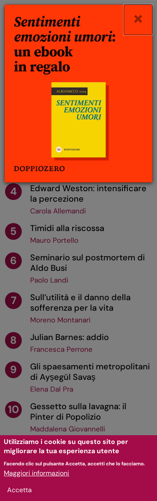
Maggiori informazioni (36, 478)
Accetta (19, 495)
